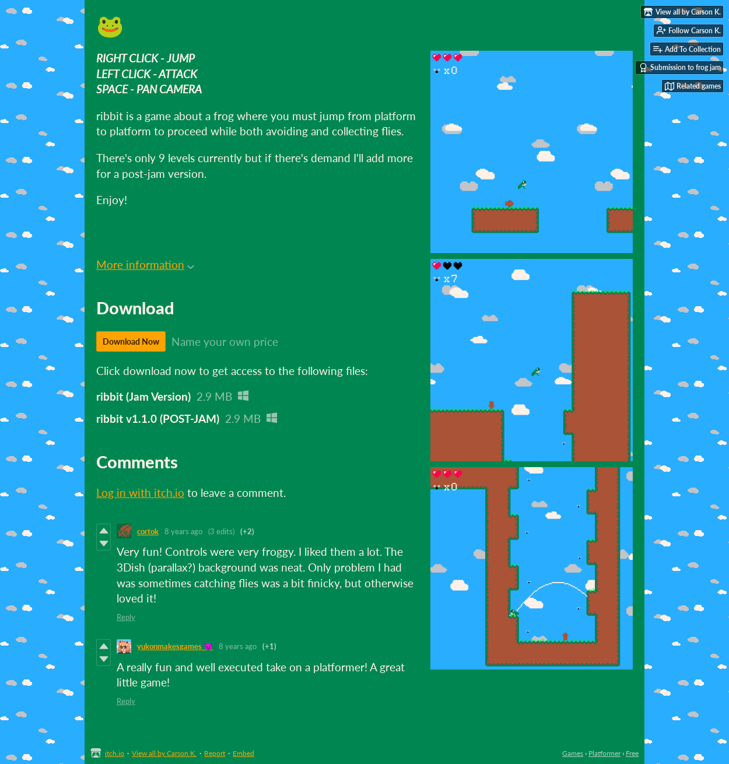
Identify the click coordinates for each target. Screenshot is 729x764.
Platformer (604, 753)
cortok (148, 531)
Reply (126, 617)
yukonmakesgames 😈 (175, 646)
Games (572, 753)
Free (632, 753)
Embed (243, 753)
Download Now (131, 341)
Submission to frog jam (680, 67)
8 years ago (183, 531)
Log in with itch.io (140, 492)
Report (214, 753)
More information (145, 264)
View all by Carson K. (164, 753)
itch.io (114, 753)
